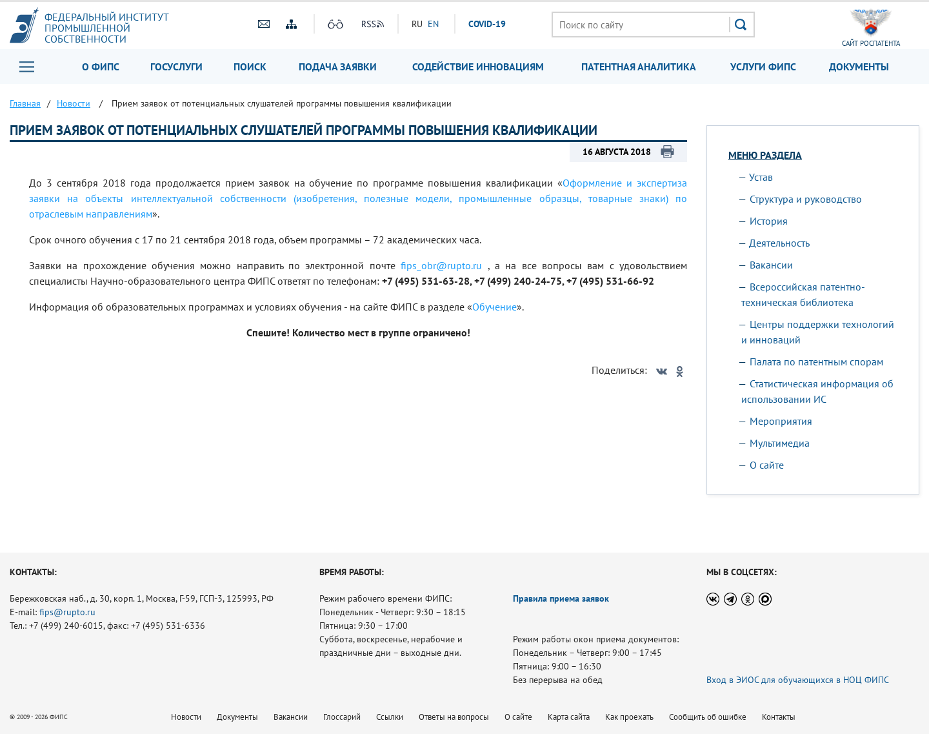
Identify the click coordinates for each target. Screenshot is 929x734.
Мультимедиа (780, 442)
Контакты (778, 716)
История (769, 220)
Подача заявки (338, 66)
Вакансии (771, 264)
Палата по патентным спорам (816, 361)
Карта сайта (569, 716)
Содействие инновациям (478, 66)
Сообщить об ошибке (707, 716)
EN (433, 24)
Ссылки (389, 716)
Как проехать (629, 716)
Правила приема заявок (561, 598)
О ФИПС (100, 66)
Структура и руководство (806, 198)
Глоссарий (342, 716)
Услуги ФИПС (763, 66)
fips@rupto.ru (67, 612)
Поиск (250, 66)
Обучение (494, 306)
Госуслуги (176, 66)
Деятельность (779, 242)
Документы (859, 66)
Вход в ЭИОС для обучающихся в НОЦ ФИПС (797, 680)
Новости (186, 716)
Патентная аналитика (638, 66)
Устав (761, 176)
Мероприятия (781, 420)
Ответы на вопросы (454, 716)
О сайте (767, 464)
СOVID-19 (487, 24)
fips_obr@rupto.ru (441, 265)
